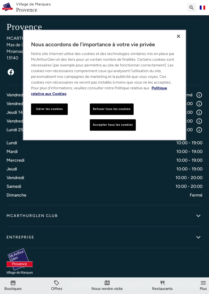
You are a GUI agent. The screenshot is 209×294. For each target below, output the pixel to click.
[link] (33, 8)
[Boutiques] (13, 286)
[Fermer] (179, 36)
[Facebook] (11, 72)
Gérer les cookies (49, 109)
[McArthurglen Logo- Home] (7, 7)
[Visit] (107, 286)
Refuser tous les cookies (112, 109)
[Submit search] (191, 7)
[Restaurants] (162, 286)
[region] (104, 85)
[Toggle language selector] (202, 7)
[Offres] (56, 286)
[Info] (199, 95)
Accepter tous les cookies (113, 125)
